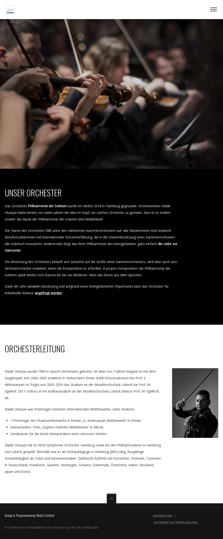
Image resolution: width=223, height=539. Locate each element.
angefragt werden (48, 293)
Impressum (162, 516)
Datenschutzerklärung (175, 522)
